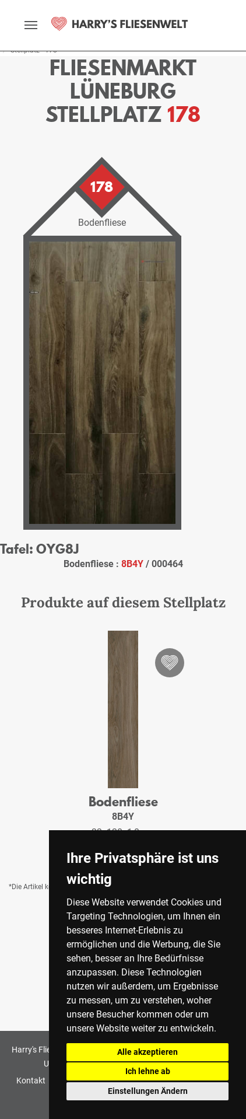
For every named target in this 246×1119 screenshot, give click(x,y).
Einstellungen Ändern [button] (148, 1091)
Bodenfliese (123, 801)
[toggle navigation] (31, 25)
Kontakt (30, 1080)
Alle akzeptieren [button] (147, 1052)
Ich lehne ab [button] (147, 1071)
